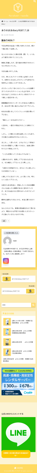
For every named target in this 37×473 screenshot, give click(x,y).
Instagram (6, 265)
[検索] (33, 305)
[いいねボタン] (3, 220)
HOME (18, 468)
